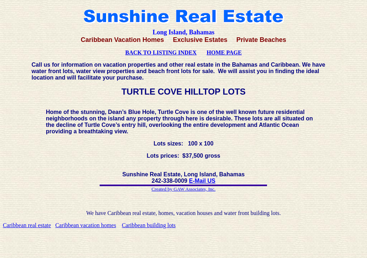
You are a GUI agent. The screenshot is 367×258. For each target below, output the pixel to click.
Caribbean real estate (27, 225)
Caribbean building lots (149, 225)
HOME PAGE (224, 52)
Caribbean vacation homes (85, 225)
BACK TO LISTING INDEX (161, 52)
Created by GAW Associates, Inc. (184, 189)
